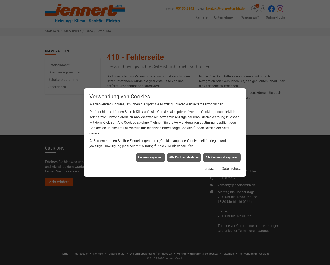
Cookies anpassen (150, 154)
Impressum (209, 166)
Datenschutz (231, 166)
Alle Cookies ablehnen (184, 154)
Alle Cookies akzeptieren (221, 154)
